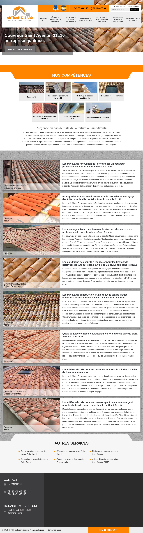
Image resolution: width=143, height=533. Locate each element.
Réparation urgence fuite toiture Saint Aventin (34, 460)
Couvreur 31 (43, 20)
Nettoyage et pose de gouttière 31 (71, 19)
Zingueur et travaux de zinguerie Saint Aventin (70, 460)
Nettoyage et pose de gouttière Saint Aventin (105, 452)
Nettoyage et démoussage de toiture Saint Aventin (33, 452)
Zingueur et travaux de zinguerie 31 (118, 19)
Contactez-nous (54, 530)
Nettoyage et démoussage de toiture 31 (102, 19)
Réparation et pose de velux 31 (86, 20)
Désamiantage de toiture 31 (133, 20)
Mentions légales (37, 530)
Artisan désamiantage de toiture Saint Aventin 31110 (105, 460)
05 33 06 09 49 (80, 8)
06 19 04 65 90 (98, 8)
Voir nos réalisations (20, 49)
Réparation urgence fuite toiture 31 (55, 19)
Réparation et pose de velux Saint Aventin (71, 452)
